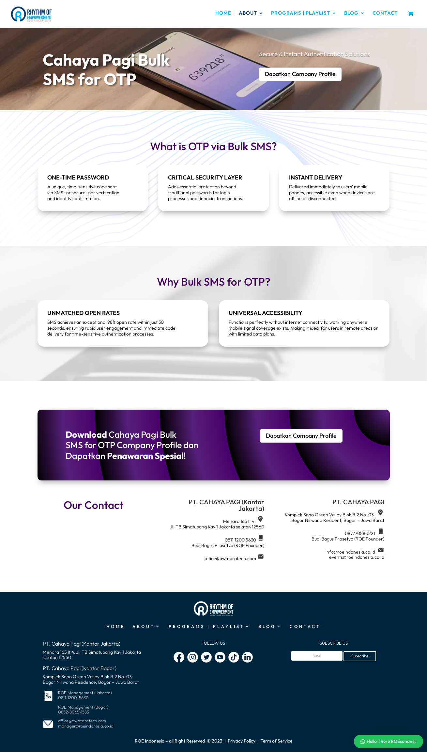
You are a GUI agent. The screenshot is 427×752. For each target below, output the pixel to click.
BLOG (351, 13)
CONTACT (385, 13)
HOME (223, 13)
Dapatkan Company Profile (300, 74)
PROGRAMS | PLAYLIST (300, 13)
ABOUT (248, 13)
